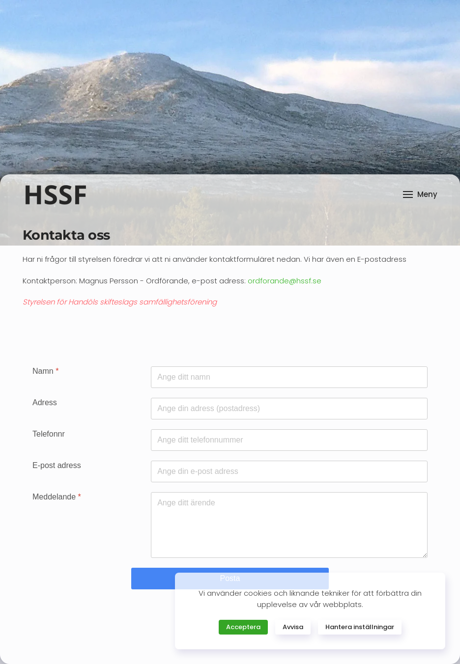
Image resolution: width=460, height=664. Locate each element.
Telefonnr (48, 434)
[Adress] (289, 408)
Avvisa (293, 627)
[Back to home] (55, 194)
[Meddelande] (289, 525)
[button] (420, 194)
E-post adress (56, 465)
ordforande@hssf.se (284, 281)
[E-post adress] (289, 471)
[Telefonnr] (289, 440)
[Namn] (289, 377)
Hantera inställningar (359, 627)
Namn (45, 371)
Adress (44, 402)
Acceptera (243, 627)
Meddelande (56, 497)
